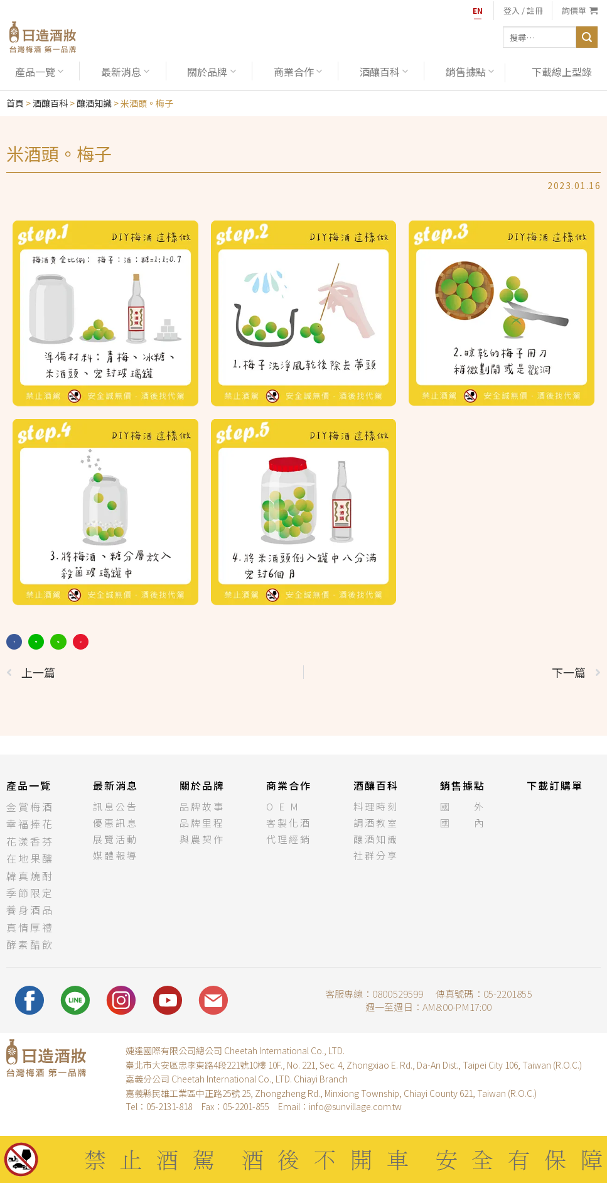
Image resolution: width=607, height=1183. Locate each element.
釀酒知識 (94, 103)
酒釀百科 (384, 71)
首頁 (15, 103)
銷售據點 (470, 71)
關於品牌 (211, 71)
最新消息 (125, 71)
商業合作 (298, 71)
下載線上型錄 (562, 71)
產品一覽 (39, 71)
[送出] (587, 37)
